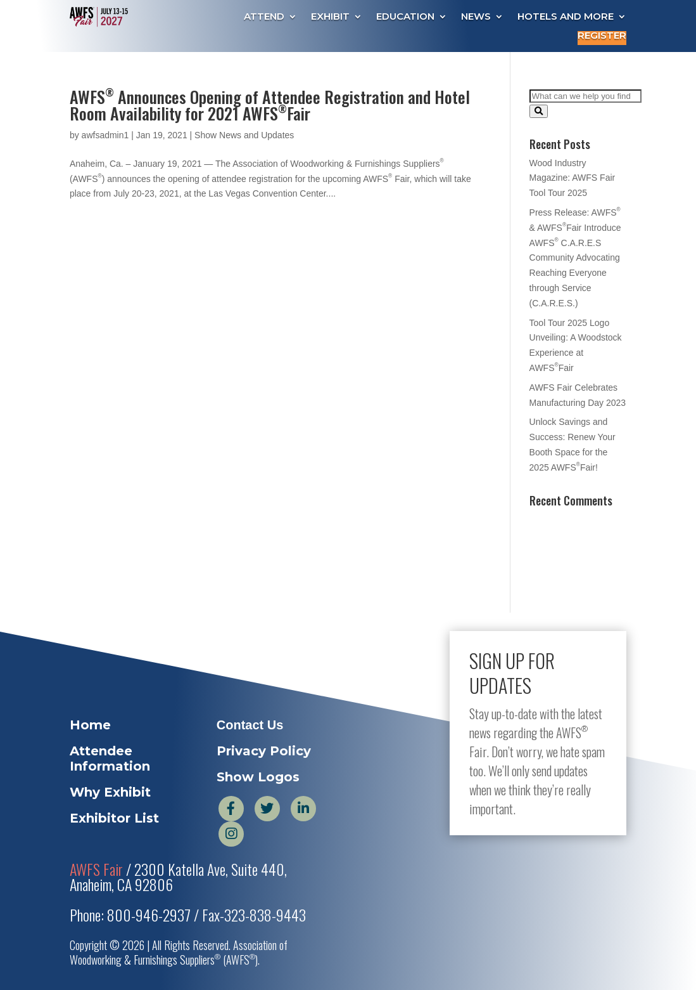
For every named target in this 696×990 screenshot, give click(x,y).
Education (405, 17)
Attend (264, 17)
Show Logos (258, 777)
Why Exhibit (110, 792)
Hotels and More (565, 17)
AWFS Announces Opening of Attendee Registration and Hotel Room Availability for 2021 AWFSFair (270, 105)
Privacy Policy (264, 751)
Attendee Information (110, 758)
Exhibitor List (114, 818)
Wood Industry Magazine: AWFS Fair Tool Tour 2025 (572, 178)
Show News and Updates (244, 135)
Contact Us (250, 725)
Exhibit (330, 17)
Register (602, 36)
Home (90, 725)
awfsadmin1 (105, 135)
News (476, 17)
